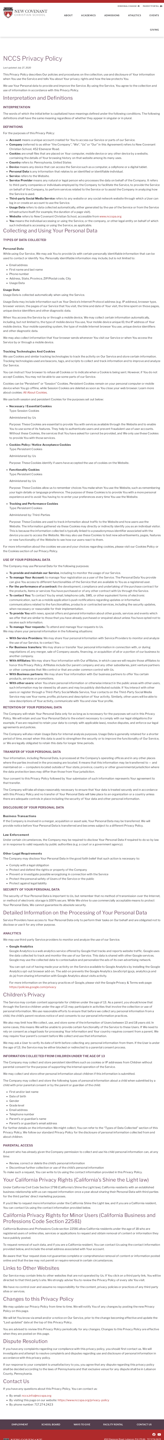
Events (155, 15)
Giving (155, 29)
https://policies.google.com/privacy (32, 987)
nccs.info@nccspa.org (36, 1395)
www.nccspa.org (110, 216)
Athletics (135, 15)
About (69, 15)
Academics (89, 15)
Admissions (112, 15)
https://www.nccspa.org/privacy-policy (83, 1400)
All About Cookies (35, 392)
